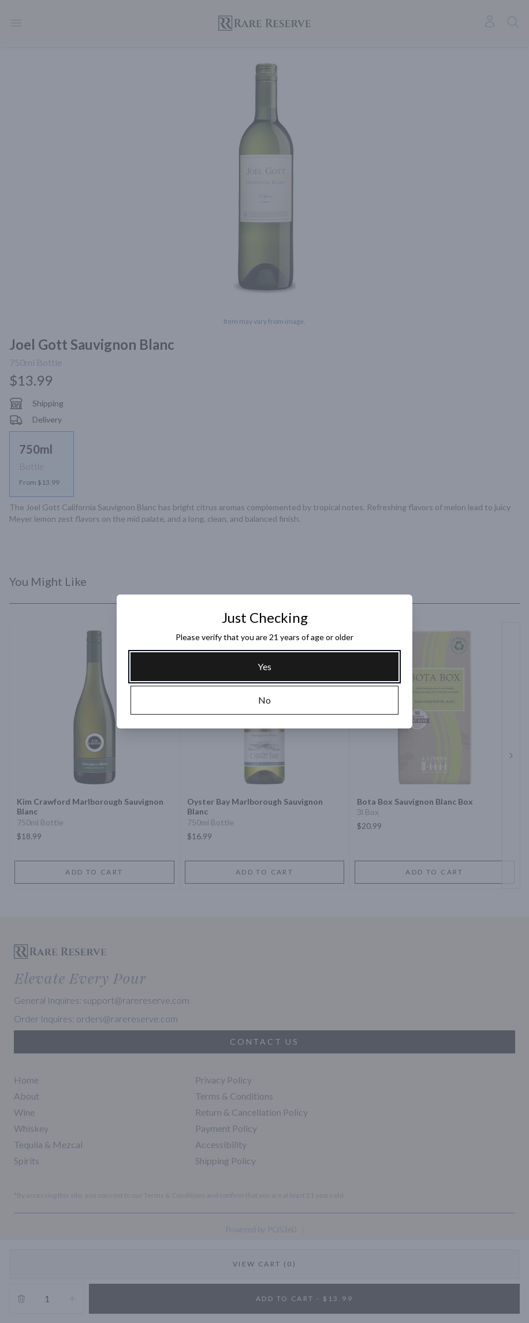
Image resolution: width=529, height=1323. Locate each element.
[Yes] (264, 666)
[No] (264, 700)
